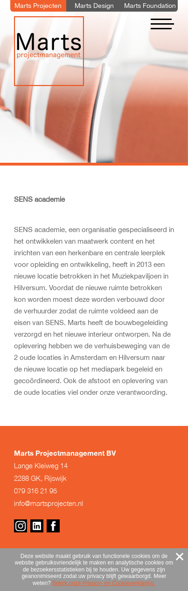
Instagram (20, 525)
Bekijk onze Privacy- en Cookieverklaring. (103, 583)
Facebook (53, 525)
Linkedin (36, 525)
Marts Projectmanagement (49, 51)
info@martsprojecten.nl (48, 503)
